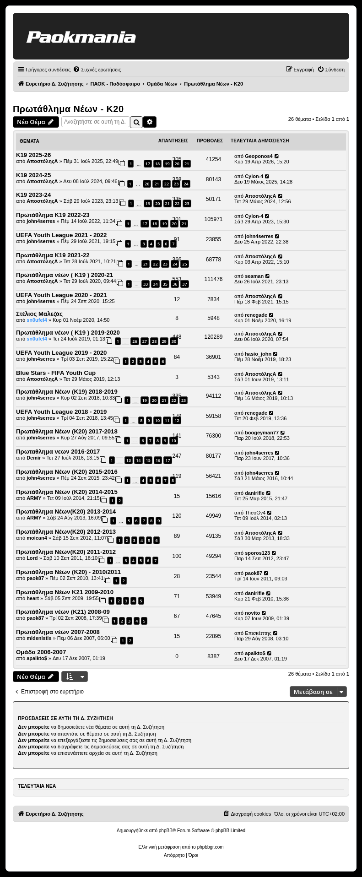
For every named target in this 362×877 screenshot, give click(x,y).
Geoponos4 (259, 156)
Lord (32, 558)
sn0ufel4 (37, 320)
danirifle (255, 493)
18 (157, 164)
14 (138, 460)
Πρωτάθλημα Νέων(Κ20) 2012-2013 (66, 531)
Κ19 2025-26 (33, 155)
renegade (256, 315)
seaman (254, 276)
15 (148, 460)
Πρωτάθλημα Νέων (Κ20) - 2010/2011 (68, 571)
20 (147, 184)
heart (33, 598)
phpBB (166, 830)
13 (128, 460)
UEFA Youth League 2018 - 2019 (61, 411)
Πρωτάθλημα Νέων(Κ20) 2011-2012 (66, 551)
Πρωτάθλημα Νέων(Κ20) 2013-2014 (66, 511)
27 (144, 341)
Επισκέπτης (258, 633)
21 (156, 184)
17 (148, 164)
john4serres (41, 221)
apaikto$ (37, 658)
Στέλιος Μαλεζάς (39, 313)
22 (155, 264)
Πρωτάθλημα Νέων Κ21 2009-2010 (64, 592)
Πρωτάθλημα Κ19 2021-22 (53, 255)
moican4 (37, 538)
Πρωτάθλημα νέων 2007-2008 (58, 631)
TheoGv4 (255, 512)
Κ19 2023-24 (33, 194)
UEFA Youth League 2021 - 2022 (61, 235)
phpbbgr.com (210, 847)
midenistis (39, 638)
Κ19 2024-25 (33, 175)
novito (252, 613)
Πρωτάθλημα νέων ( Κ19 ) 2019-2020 (68, 332)
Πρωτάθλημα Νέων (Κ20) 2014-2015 (67, 491)
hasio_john (258, 354)
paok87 (35, 578)
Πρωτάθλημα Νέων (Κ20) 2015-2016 (67, 471)
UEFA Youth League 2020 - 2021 (61, 295)
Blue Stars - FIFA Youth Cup (56, 372)
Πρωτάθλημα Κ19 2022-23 (53, 214)
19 (148, 203)
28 (154, 341)
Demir (34, 457)
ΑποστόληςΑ (42, 161)
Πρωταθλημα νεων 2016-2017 (58, 451)
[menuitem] (97, 69)
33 (145, 284)
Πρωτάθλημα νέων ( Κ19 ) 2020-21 (64, 274)
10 (157, 420)
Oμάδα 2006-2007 (41, 652)
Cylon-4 (254, 176)
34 (155, 284)
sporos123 (257, 553)
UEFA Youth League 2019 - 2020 (61, 352)
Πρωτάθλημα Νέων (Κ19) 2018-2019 (67, 391)
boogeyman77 (262, 432)
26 (134, 341)
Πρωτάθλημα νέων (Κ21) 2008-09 (63, 611)
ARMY (34, 498)
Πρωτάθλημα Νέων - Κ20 (68, 109)
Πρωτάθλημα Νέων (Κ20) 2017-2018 (67, 431)
